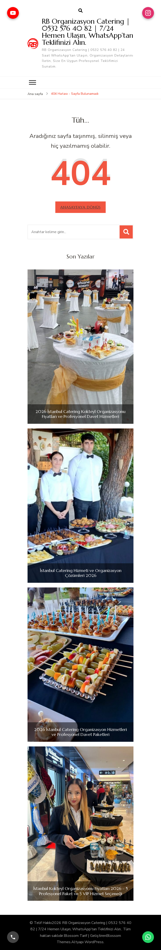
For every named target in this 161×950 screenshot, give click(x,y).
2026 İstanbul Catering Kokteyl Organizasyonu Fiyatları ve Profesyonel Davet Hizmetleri (80, 414)
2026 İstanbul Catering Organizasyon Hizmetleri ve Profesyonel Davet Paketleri (80, 732)
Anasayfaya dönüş (80, 207)
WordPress (94, 942)
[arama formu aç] (80, 10)
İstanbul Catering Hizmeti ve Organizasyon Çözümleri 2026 (80, 573)
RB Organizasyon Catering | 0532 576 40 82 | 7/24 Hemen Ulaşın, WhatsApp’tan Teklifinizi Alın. (87, 32)
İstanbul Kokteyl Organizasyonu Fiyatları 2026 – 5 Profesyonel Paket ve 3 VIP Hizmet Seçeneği (80, 891)
